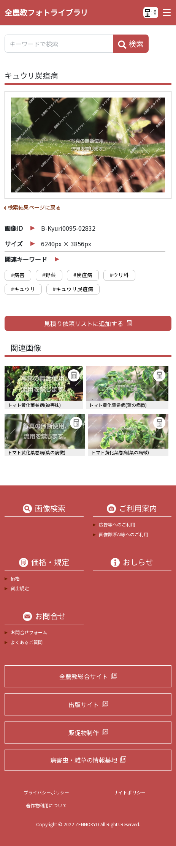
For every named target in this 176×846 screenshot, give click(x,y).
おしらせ (138, 562)
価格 (15, 578)
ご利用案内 (138, 508)
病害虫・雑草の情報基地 (83, 759)
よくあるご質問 (27, 642)
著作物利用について (46, 805)
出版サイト (83, 704)
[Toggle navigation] (164, 12)
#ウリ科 (119, 275)
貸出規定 (20, 588)
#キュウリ (23, 289)
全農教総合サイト (83, 676)
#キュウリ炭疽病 (73, 289)
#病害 (18, 275)
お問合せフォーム (29, 632)
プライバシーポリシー (46, 792)
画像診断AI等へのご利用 (123, 534)
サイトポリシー (130, 792)
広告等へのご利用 (117, 524)
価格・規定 (50, 562)
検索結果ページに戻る (34, 207)
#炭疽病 (82, 275)
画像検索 (50, 508)
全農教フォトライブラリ (46, 12)
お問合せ (50, 616)
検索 (131, 43)
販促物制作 (83, 732)
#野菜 (49, 275)
